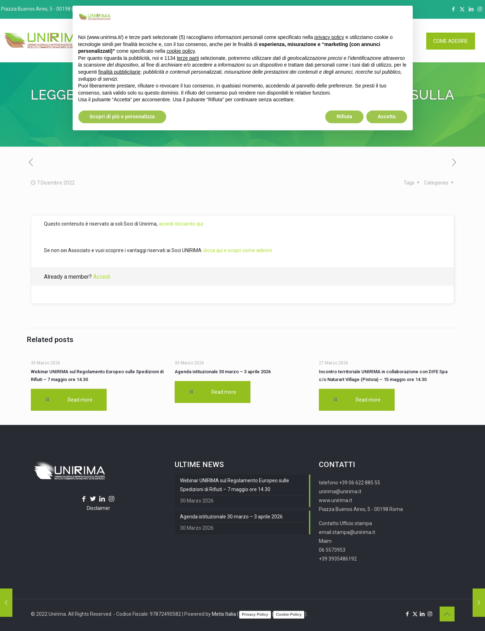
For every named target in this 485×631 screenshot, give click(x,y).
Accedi (101, 276)
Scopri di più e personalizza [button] (122, 116)
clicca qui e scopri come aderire (237, 250)
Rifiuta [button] (344, 116)
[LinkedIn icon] (471, 9)
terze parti (188, 58)
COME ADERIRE (450, 41)
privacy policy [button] (329, 37)
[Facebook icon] (453, 9)
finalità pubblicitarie (119, 72)
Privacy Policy (255, 614)
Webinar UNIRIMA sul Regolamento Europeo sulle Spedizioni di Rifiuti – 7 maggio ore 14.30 (234, 485)
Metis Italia (224, 614)
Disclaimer (98, 508)
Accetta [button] (387, 116)
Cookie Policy (288, 614)
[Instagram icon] (480, 9)
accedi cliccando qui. (181, 224)
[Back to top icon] (447, 614)
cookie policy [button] (180, 51)
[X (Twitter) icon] (462, 9)
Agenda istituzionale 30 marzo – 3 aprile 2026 (223, 371)
